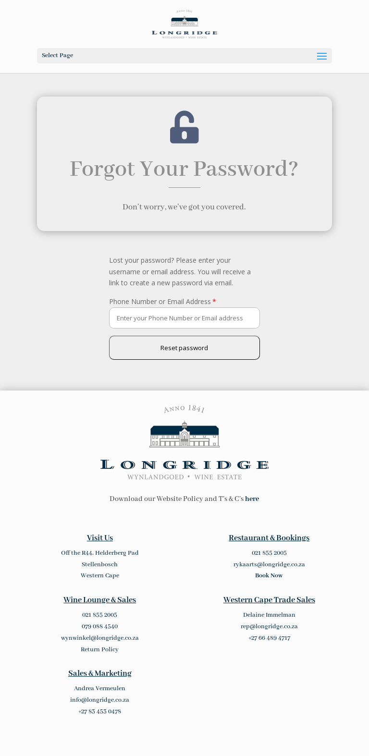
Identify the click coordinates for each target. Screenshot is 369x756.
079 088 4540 (100, 626)
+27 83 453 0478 (99, 711)
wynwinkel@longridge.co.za (100, 638)
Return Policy (100, 650)
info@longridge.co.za (99, 700)
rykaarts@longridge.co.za (269, 565)
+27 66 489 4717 (269, 638)
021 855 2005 (269, 553)
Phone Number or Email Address (160, 301)
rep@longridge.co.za (269, 626)
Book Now (269, 576)
